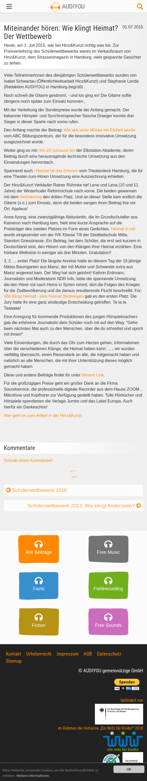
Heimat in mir (123, 229)
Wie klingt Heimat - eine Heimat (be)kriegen (44, 296)
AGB (88, 654)
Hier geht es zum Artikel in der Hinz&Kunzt (42, 415)
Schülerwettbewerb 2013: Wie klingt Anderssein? (84, 505)
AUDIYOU (67, 6)
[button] (12, 6)
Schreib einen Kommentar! (28, 460)
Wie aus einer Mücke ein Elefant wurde (99, 130)
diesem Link (93, 375)
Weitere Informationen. (33, 776)
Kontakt (13, 654)
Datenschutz (109, 654)
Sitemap (14, 661)
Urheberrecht (39, 654)
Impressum (67, 654)
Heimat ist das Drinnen (57, 171)
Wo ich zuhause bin (57, 150)
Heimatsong (31, 197)
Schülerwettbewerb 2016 (36, 490)
